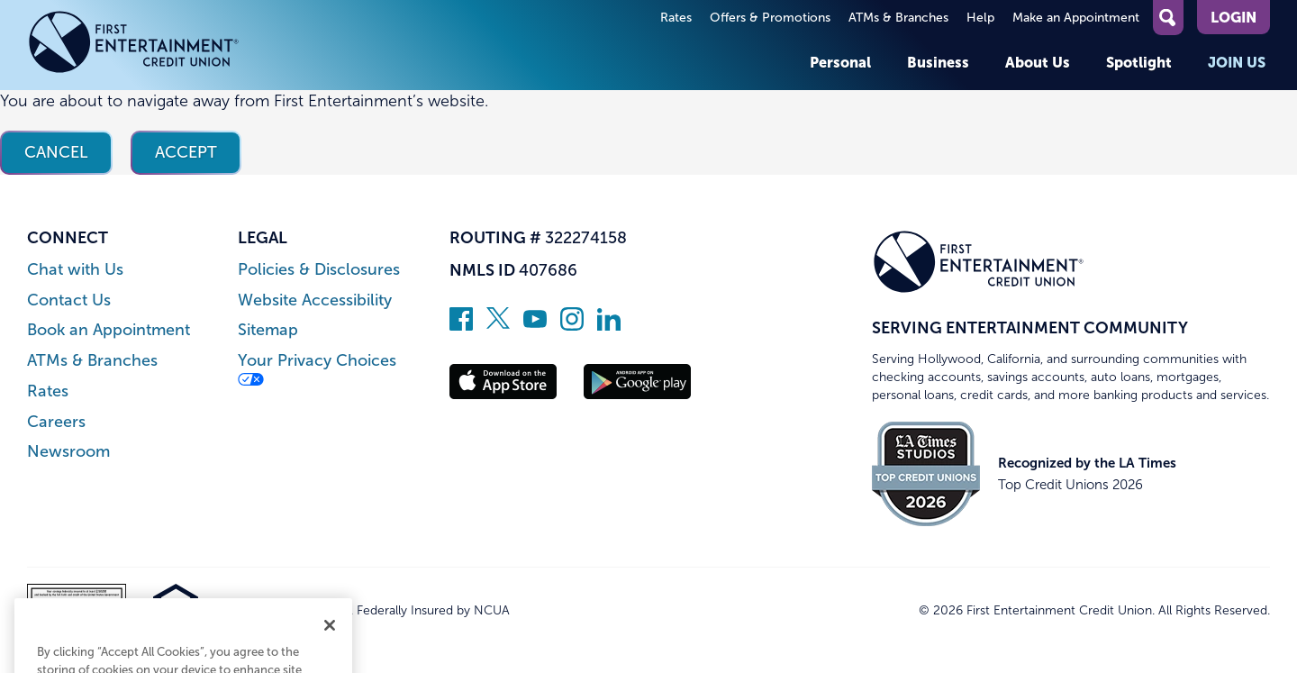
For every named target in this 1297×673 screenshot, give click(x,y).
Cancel (56, 152)
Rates (676, 17)
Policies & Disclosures (319, 269)
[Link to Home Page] (133, 45)
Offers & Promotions (770, 17)
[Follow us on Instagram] (572, 325)
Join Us (1236, 62)
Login (1233, 17)
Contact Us (69, 300)
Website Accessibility (315, 300)
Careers (56, 422)
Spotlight (1139, 62)
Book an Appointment (108, 330)
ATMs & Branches (898, 17)
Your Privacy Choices (317, 369)
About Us (1037, 62)
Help (980, 17)
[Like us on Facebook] (461, 325)
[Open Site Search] (1168, 17)
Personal (840, 62)
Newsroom (68, 451)
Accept (186, 152)
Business (938, 62)
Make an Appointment (1075, 17)
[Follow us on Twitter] (498, 325)
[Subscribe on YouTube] (535, 325)
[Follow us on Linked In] (609, 325)
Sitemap (268, 330)
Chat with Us (75, 269)
